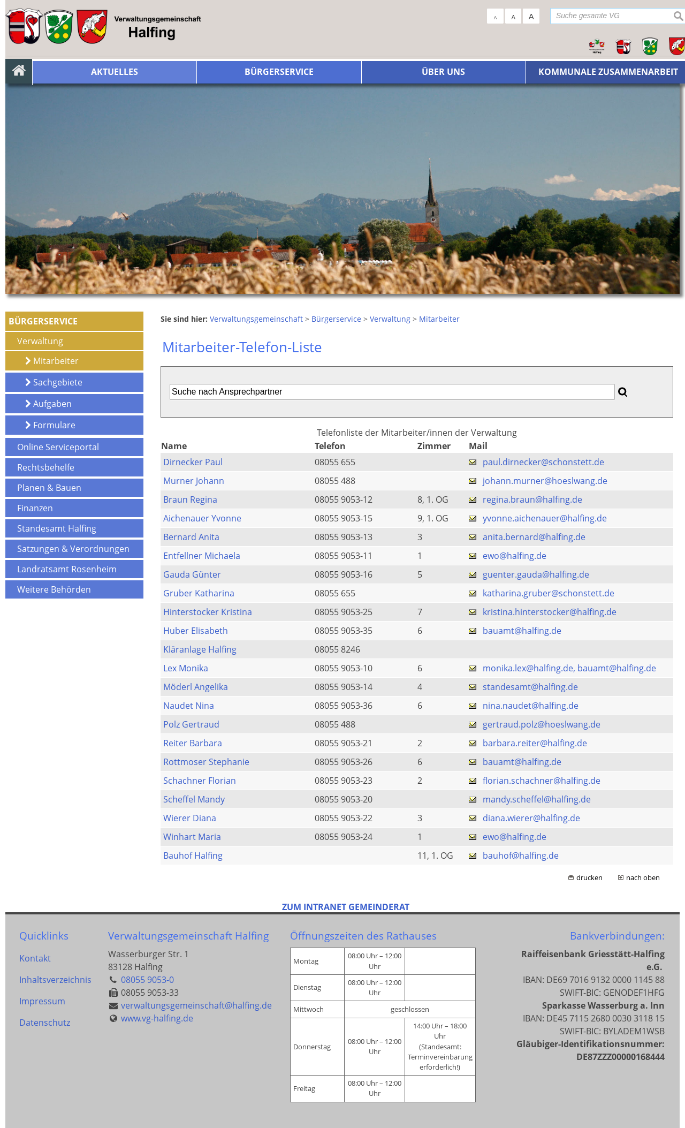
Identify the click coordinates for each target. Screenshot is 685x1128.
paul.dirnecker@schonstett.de (543, 462)
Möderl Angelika (195, 687)
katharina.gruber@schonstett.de (548, 593)
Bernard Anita (191, 537)
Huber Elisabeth (195, 631)
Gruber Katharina (198, 593)
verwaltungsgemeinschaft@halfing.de (196, 1005)
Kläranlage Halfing (200, 649)
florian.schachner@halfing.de (541, 780)
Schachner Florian (199, 780)
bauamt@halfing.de (522, 631)
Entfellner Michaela (201, 556)
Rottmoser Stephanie (206, 762)
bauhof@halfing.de (521, 855)
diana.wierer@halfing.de (531, 818)
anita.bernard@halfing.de (534, 537)
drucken (589, 877)
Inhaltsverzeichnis (54, 980)
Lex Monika (185, 668)
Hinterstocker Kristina (207, 612)
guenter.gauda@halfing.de (536, 574)
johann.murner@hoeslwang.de (545, 481)
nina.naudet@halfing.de (531, 705)
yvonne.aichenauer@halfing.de (545, 518)
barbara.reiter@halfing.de (535, 743)
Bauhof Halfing (193, 855)
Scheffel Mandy (194, 799)
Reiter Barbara (192, 743)
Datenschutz (44, 1022)
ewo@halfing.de (514, 556)
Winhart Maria (192, 837)
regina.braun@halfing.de (532, 499)
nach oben (643, 877)
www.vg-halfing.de (157, 1018)
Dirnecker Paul (193, 462)
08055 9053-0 (147, 980)
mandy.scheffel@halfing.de (537, 799)
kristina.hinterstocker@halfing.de (549, 612)
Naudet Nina (188, 705)
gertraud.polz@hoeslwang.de (541, 724)
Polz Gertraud (191, 724)
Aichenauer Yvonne (202, 518)
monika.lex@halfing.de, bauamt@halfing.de (569, 668)
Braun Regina (190, 499)
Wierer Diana (189, 818)
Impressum (42, 1001)
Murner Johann (193, 481)
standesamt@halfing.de (530, 687)
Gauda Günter (192, 574)
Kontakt (35, 958)
